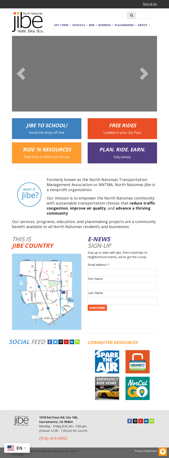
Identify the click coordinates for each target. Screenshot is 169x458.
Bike (92, 25)
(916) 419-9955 (53, 438)
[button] (23, 74)
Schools (79, 25)
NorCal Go (150, 4)
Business (104, 25)
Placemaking (125, 25)
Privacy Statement (146, 451)
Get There (61, 25)
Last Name (95, 293)
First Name (95, 279)
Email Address (98, 265)
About (143, 25)
